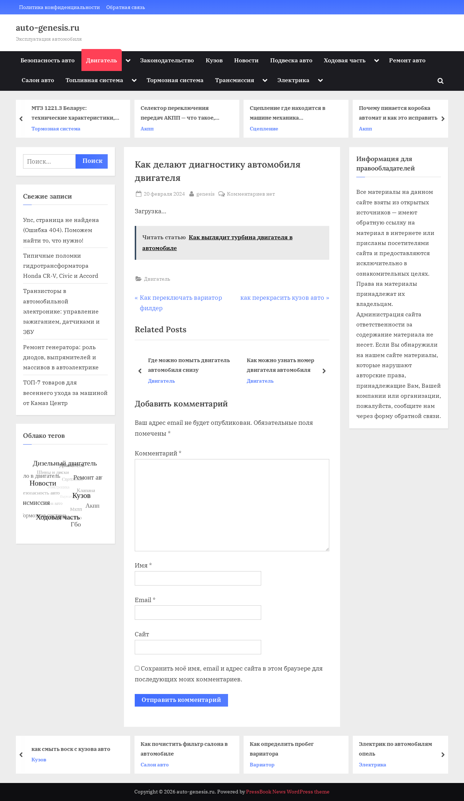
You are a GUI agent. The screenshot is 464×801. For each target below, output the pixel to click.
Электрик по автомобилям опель (398, 748)
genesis (205, 193)
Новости (246, 60)
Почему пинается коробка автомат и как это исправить (401, 112)
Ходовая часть (345, 60)
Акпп (149, 128)
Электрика (293, 80)
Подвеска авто (291, 60)
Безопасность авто (48, 60)
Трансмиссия (234, 80)
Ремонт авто (407, 60)
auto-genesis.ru (48, 27)
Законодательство (167, 60)
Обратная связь (125, 7)
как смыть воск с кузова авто (74, 748)
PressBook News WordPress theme (288, 791)
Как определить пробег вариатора (285, 748)
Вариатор (265, 764)
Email (145, 600)
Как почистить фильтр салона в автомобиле (187, 748)
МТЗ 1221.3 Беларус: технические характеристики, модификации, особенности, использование (75, 113)
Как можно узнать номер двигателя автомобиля (280, 364)
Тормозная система (175, 80)
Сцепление (267, 128)
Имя (143, 565)
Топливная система (94, 80)
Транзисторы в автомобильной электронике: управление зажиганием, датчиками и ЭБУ (61, 311)
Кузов (214, 60)
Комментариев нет (251, 193)
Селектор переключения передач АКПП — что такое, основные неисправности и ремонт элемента (181, 113)
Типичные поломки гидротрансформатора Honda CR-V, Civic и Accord (60, 266)
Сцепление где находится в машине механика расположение (290, 113)
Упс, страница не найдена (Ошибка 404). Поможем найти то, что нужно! (61, 230)
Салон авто (38, 80)
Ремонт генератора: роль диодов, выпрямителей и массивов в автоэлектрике (61, 357)
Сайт (142, 634)
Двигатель (101, 60)
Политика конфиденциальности (59, 7)
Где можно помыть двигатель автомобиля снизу (189, 364)
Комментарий (158, 453)
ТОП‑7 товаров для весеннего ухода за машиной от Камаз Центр (65, 392)
